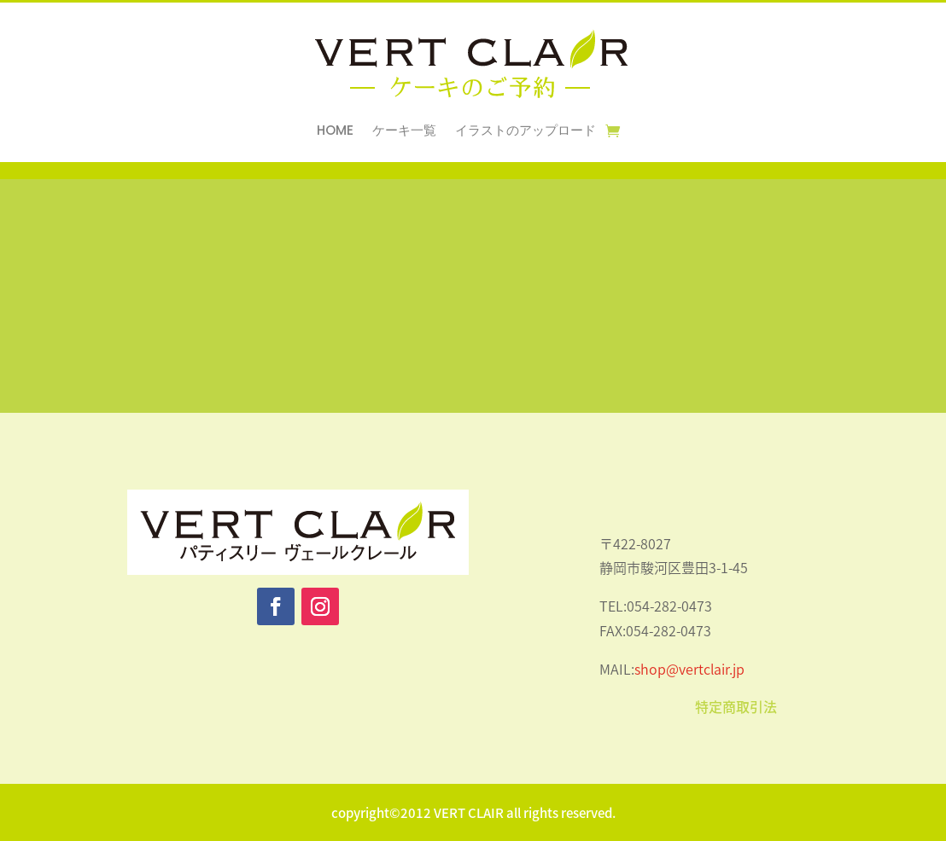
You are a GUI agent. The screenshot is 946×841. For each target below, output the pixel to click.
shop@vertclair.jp (689, 668)
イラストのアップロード (525, 132)
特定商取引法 (736, 706)
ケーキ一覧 (404, 132)
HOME (335, 132)
